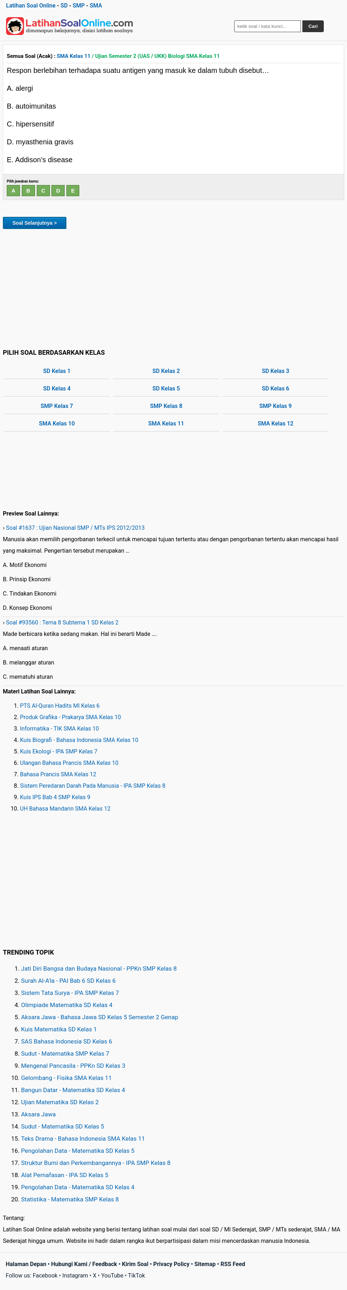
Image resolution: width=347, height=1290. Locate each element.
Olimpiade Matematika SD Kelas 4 (66, 1004)
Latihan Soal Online (31, 5)
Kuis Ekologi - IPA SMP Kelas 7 (58, 751)
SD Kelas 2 (166, 371)
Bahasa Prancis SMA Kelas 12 (58, 774)
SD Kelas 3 (275, 371)
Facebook (45, 1275)
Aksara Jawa (38, 1114)
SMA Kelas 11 (73, 56)
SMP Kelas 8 (166, 406)
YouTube (112, 1275)
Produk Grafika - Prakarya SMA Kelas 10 (70, 717)
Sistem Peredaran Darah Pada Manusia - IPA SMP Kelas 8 (92, 785)
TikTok (136, 1275)
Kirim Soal (135, 1264)
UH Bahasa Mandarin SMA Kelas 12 (65, 808)
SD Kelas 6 (275, 388)
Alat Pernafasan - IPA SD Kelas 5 (64, 1175)
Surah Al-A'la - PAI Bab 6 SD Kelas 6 (68, 980)
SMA (96, 5)
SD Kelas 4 (57, 388)
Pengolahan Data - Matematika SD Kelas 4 (78, 1187)
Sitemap (205, 1264)
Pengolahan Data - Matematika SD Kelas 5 (78, 1150)
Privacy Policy (171, 1264)
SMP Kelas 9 (276, 406)
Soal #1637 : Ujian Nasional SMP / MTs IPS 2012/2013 (75, 527)
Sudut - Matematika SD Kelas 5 (62, 1126)
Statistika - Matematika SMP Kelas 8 (70, 1199)
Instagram (75, 1275)
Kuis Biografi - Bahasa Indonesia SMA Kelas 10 (79, 740)
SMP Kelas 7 (57, 406)
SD (63, 5)
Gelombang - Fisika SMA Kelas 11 (66, 1077)
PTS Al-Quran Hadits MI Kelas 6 (60, 705)
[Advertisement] (173, 288)
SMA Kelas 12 (275, 423)
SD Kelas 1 (57, 371)
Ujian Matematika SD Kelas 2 (60, 1102)
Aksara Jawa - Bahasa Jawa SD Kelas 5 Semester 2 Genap (99, 1017)
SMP (78, 5)
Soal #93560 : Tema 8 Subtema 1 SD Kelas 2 (62, 622)
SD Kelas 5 (166, 388)
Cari (313, 26)
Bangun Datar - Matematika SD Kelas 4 (73, 1090)
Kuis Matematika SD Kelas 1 (59, 1029)
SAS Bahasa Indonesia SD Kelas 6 (66, 1041)
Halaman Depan (26, 1264)
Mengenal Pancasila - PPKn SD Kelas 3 (73, 1065)
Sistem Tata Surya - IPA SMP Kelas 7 (70, 992)
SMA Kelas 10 (57, 423)
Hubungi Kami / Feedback (84, 1264)
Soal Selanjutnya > (34, 223)
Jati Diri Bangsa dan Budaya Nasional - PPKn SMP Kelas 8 (99, 968)
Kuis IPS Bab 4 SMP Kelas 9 (55, 797)
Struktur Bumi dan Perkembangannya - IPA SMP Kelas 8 (96, 1162)
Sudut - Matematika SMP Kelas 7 (65, 1053)
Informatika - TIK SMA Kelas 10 (59, 728)
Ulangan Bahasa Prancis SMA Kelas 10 (69, 762)
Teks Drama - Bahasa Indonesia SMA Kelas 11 (83, 1138)
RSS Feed (233, 1264)
